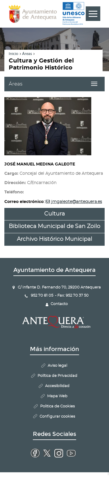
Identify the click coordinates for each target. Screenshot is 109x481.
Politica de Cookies (57, 406)
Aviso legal (57, 366)
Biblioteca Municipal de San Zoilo (54, 226)
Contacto (59, 304)
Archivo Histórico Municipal (54, 239)
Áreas (27, 54)
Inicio (13, 54)
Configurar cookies (57, 416)
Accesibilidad (57, 386)
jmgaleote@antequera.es (76, 202)
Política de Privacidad (57, 376)
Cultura (54, 214)
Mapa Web (57, 396)
